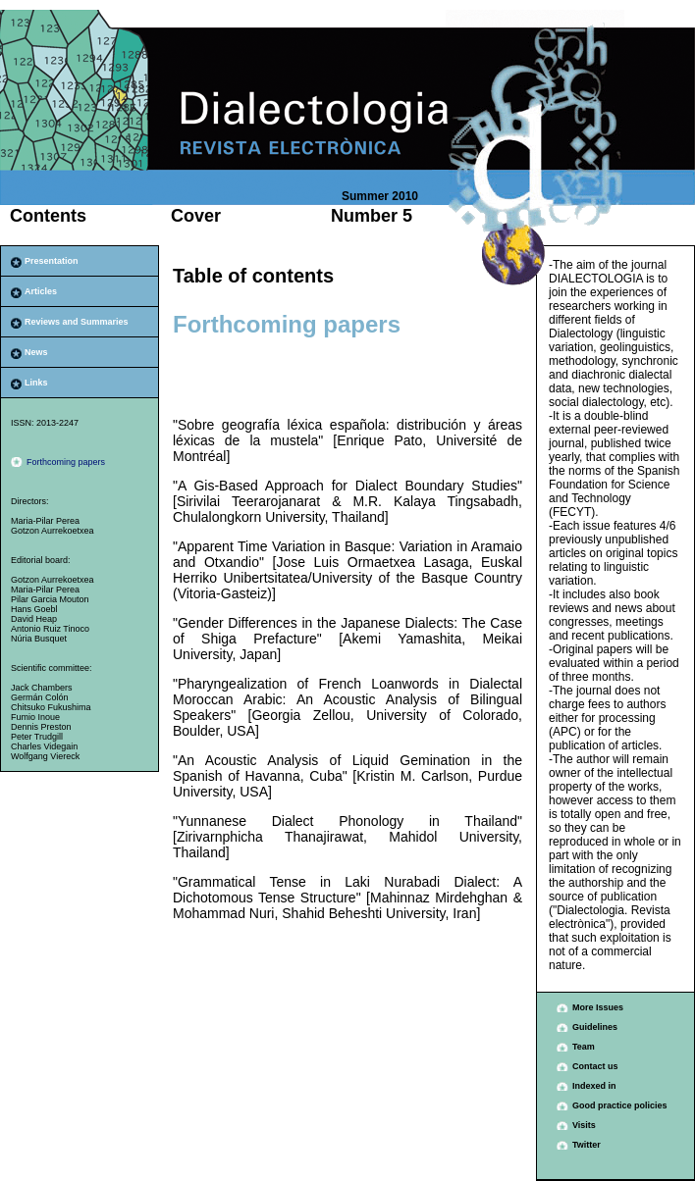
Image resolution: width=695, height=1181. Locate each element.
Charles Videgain (44, 746)
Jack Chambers (42, 688)
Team (583, 1047)
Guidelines (594, 1027)
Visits (584, 1125)
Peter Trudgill (37, 737)
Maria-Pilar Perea (45, 521)
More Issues (597, 1007)
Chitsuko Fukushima (51, 707)
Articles (41, 291)
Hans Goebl (34, 609)
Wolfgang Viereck (45, 756)
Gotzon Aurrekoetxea (52, 531)
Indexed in (594, 1086)
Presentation (52, 261)
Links (36, 382)
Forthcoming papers (66, 462)
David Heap (34, 619)
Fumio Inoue (35, 717)
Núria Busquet (39, 638)
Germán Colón (40, 697)
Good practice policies (620, 1105)
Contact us (595, 1066)
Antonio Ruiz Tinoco (50, 629)
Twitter (586, 1145)
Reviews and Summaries (77, 322)
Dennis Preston (41, 727)
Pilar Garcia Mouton (50, 599)
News (36, 352)
